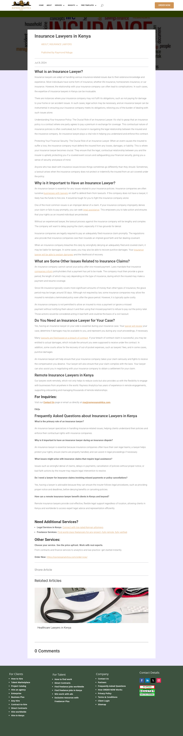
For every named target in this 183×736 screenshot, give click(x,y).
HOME (41, 5)
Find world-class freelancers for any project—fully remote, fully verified (92, 532)
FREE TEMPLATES (87, 5)
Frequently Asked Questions (112, 686)
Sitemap (102, 704)
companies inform (44, 271)
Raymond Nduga (63, 52)
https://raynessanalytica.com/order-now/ (67, 557)
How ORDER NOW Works (110, 689)
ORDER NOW (164, 5)
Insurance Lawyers (60, 44)
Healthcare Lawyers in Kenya (54, 627)
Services (58, 5)
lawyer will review (133, 326)
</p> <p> (91, 13)
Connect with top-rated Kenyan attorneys (83, 527)
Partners (102, 682)
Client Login (104, 700)
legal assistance (91, 209)
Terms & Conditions (107, 697)
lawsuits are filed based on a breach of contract (64, 338)
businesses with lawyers (56, 193)
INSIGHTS (71, 5)
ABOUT (49, 5)
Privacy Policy (104, 693)
